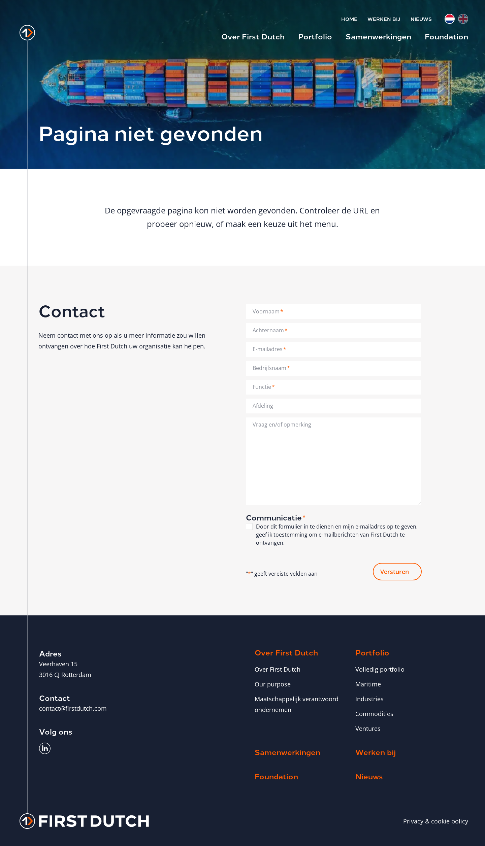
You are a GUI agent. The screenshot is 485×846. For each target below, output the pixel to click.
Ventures (368, 728)
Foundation (446, 36)
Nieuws (421, 18)
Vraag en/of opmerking (282, 424)
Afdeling (263, 405)
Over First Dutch (253, 36)
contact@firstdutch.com (73, 708)
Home (349, 18)
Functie (264, 387)
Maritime (368, 684)
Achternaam (270, 330)
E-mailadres (269, 349)
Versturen (394, 571)
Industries (369, 699)
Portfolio (315, 36)
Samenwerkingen (378, 36)
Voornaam (268, 311)
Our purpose (273, 684)
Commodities (374, 713)
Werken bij (383, 18)
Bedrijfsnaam (271, 368)
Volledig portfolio (380, 669)
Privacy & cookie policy (435, 821)
